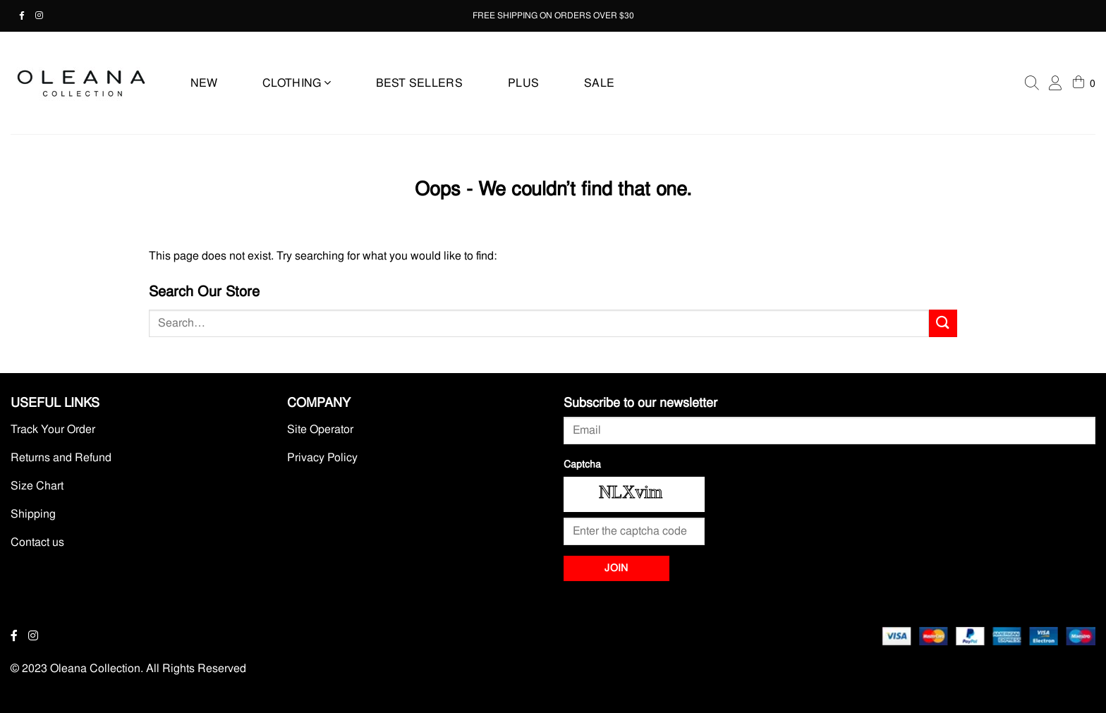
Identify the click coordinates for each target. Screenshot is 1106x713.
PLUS (523, 82)
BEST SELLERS (419, 82)
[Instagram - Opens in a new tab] (44, 15)
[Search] (1032, 83)
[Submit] (943, 323)
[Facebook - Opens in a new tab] (27, 15)
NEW (203, 82)
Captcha (582, 464)
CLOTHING (296, 82)
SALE (599, 82)
